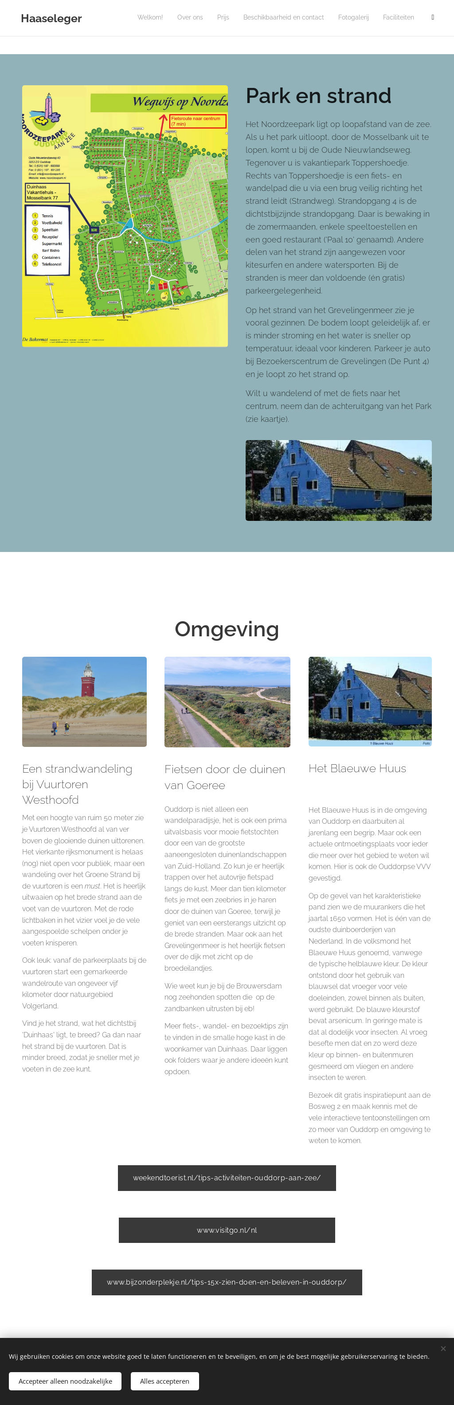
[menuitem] (355, 18)
